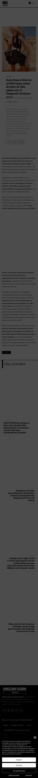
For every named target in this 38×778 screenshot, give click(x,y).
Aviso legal (29, 775)
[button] (35, 737)
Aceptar (19, 760)
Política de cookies (14, 775)
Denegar (19, 765)
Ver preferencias (19, 771)
